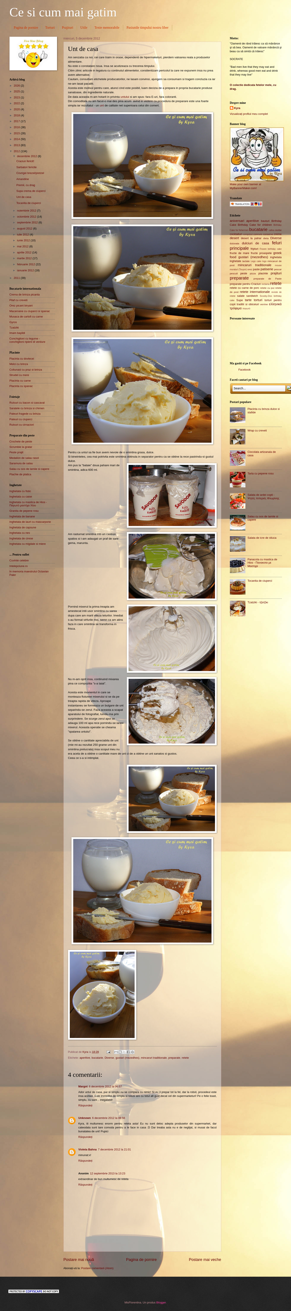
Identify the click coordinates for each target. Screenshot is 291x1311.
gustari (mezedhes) (127, 1057)
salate (241, 295)
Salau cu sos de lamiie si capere (29, 469)
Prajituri (67, 27)
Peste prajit (16, 452)
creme (278, 234)
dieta (266, 238)
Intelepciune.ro (19, 566)
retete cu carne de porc (244, 287)
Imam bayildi (17, 333)
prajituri (276, 273)
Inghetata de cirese (21, 538)
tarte (248, 300)
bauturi (265, 221)
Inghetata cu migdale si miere (28, 543)
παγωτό (246, 308)
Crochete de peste (21, 441)
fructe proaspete (261, 253)
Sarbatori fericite (26, 167)
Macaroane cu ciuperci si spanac (30, 311)
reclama (266, 284)
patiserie (267, 269)
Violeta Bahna (87, 1149)
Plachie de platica (20, 474)
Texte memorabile (106, 27)
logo (264, 261)
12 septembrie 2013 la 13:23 (107, 1173)
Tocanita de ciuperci (28, 203)
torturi (258, 300)
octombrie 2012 (27, 216)
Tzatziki (14, 327)
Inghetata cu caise (21, 496)
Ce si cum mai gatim (63, 12)
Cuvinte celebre (19, 560)
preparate (174, 1057)
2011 (17, 278)
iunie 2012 (24, 240)
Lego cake (256, 261)
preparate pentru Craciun (245, 284)
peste (243, 273)
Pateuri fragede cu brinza (25, 413)
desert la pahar (251, 238)
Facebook (245, 369)
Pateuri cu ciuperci (21, 419)
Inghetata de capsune (23, 527)
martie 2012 (25, 258)
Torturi (50, 27)
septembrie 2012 (28, 222)
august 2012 (25, 228)
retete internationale (255, 292)
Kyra (237, 108)
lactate (246, 261)
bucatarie (97, 1057)
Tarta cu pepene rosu (261, 473)
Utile (83, 27)
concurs (257, 234)
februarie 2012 (26, 264)
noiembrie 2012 (27, 210)
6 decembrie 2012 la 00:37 (105, 1086)
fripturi (254, 248)
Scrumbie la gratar (21, 447)
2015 (17, 133)
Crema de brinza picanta (25, 294)
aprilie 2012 (24, 252)
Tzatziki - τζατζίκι (258, 602)
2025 (17, 91)
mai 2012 (23, 246)
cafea (271, 230)
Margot (83, 1086)
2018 (17, 115)
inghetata (276, 257)
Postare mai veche (205, 1259)
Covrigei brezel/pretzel (30, 173)
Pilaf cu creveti (19, 300)
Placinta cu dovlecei (22, 358)
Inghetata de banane (22, 516)
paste (256, 269)
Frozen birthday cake (270, 249)
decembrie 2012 (27, 156)
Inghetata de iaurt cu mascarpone (30, 521)
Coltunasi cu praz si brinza (26, 369)
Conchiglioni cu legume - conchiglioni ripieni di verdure (27, 340)
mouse (278, 265)
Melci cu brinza (19, 364)
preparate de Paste (267, 278)
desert (234, 238)
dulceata (234, 243)
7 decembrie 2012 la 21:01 (114, 1149)
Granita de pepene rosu (24, 510)
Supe (239, 300)
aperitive (85, 1057)
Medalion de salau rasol (24, 458)
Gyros (13, 322)
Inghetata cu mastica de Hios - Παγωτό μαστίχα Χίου (28, 504)
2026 (17, 85)
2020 (17, 109)
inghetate (235, 261)
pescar (278, 269)
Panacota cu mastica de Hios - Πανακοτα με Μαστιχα (262, 563)
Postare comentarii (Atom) (97, 1268)
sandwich (252, 295)
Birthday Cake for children (255, 224)
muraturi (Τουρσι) (238, 269)
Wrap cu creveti (257, 430)
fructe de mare (239, 253)
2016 (17, 127)
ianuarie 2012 (26, 270)
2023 (17, 97)
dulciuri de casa (255, 243)
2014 (17, 139)
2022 (17, 103)
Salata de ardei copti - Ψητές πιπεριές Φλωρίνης (263, 496)
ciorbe (278, 230)
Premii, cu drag (25, 185)
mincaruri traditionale (154, 1057)
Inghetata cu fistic (20, 491)
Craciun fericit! (25, 161)
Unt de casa (23, 197)
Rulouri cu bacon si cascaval (27, 402)
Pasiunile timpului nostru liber (148, 27)
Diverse (109, 1057)
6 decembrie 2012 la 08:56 (108, 1118)
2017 (17, 121)
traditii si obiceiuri (248, 304)
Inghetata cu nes (20, 532)
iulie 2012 (23, 234)
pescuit (234, 273)
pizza (253, 273)
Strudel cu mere (19, 375)
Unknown (84, 1118)
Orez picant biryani (21, 305)
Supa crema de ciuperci (31, 191)
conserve (268, 234)
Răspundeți (85, 1105)
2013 (17, 145)
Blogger (161, 1302)
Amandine (22, 179)
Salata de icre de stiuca (262, 537)
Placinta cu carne (20, 380)
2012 (17, 151)
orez (249, 269)
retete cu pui (267, 288)
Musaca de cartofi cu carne (26, 316)
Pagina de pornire (26, 27)
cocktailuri (236, 234)
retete (185, 1057)
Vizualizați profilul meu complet (249, 113)
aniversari (237, 221)
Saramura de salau (21, 463)
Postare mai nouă (79, 1259)
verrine (264, 304)
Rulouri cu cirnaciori (22, 424)
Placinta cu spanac (21, 386)
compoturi (248, 234)
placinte (263, 273)
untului (125, 96)
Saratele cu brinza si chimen (27, 408)
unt (102, 105)
